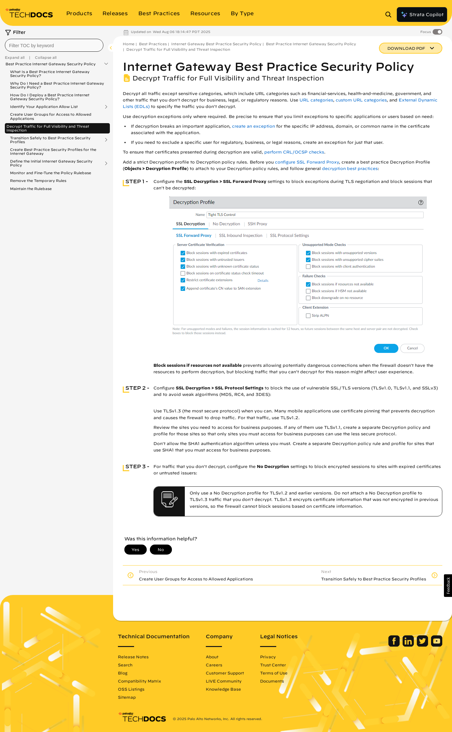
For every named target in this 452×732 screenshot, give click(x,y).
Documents (272, 681)
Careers (214, 665)
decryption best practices (350, 168)
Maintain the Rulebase (31, 188)
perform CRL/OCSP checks (294, 152)
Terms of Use (274, 673)
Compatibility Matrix (139, 681)
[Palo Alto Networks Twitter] (423, 645)
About (212, 656)
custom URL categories (361, 100)
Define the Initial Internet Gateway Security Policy (51, 163)
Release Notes (133, 656)
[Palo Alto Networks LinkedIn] (409, 645)
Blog (122, 673)
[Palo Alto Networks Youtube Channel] (436, 645)
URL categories (316, 100)
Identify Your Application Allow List (44, 107)
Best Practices (153, 44)
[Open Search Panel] (390, 14)
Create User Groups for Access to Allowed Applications (50, 116)
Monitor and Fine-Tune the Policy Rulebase (50, 173)
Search (125, 665)
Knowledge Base (223, 689)
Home (128, 44)
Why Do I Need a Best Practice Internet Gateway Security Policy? (57, 85)
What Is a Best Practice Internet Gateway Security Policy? (49, 73)
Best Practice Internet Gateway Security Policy (50, 64)
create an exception (253, 126)
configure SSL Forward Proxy (307, 162)
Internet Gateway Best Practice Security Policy (216, 44)
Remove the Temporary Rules (38, 180)
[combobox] (54, 45)
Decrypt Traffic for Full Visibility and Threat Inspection (47, 128)
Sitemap (127, 697)
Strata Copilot (422, 14)
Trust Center (273, 665)
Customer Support (225, 673)
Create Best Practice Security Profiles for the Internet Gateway (53, 151)
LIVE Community (224, 681)
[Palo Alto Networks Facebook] (394, 645)
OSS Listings (131, 689)
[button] (448, 585)
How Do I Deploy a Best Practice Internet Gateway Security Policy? (49, 97)
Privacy (268, 656)
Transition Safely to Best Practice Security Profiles (50, 140)
